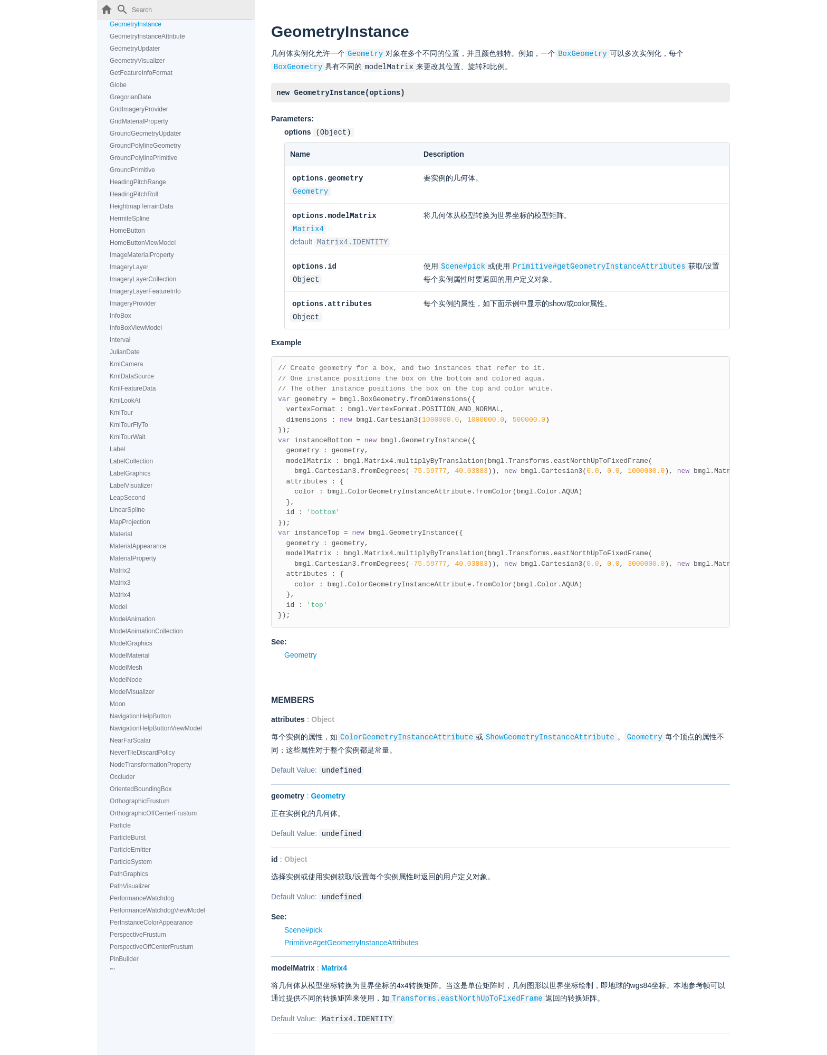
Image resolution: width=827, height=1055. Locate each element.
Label (117, 449)
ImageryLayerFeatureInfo (145, 291)
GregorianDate (130, 97)
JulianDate (125, 352)
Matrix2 (120, 570)
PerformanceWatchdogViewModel (157, 910)
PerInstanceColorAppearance (151, 922)
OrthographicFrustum (139, 801)
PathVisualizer (130, 886)
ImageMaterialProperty (142, 255)
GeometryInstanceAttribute (147, 36)
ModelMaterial (129, 655)
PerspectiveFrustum (138, 934)
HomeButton (127, 230)
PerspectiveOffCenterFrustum (152, 947)
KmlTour (121, 412)
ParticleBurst (128, 837)
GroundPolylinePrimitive (143, 157)
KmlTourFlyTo (129, 425)
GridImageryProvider (139, 109)
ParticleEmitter (130, 849)
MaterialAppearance (138, 546)
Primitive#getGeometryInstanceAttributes (351, 933)
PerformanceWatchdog (142, 898)
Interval (120, 340)
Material (121, 534)
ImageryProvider (133, 303)
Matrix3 (120, 582)
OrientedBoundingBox (140, 789)
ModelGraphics (131, 643)
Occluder (122, 777)
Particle (120, 825)
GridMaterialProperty (139, 121)
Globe (118, 85)
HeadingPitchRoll (134, 194)
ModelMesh (126, 667)
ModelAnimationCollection (146, 631)
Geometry (310, 188)
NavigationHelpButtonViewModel (156, 728)
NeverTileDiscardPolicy (142, 752)
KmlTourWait (128, 437)
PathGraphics (129, 874)
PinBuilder (124, 959)
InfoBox (120, 315)
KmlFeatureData (133, 388)
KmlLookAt (125, 400)
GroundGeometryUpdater (145, 133)
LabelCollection (131, 461)
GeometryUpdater (135, 48)
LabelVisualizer (131, 485)
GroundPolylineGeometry (145, 145)
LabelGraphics (130, 473)
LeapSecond (127, 497)
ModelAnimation (132, 619)
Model (118, 607)
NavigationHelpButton (140, 716)
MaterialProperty (133, 558)
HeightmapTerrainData (141, 206)
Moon (118, 704)
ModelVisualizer (132, 692)
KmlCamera (126, 364)
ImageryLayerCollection (143, 279)
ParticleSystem (131, 862)
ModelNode (126, 679)
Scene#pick (303, 921)
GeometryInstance (135, 24)
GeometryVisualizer (137, 60)
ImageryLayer (129, 267)
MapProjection (130, 522)
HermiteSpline (129, 218)
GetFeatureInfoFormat (141, 73)
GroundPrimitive (132, 170)
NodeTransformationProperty (150, 764)
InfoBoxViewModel (136, 327)
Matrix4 (120, 594)
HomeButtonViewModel (143, 242)
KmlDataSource (132, 376)
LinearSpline (127, 510)
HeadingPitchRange (138, 182)
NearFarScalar (130, 740)
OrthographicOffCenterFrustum (153, 813)
